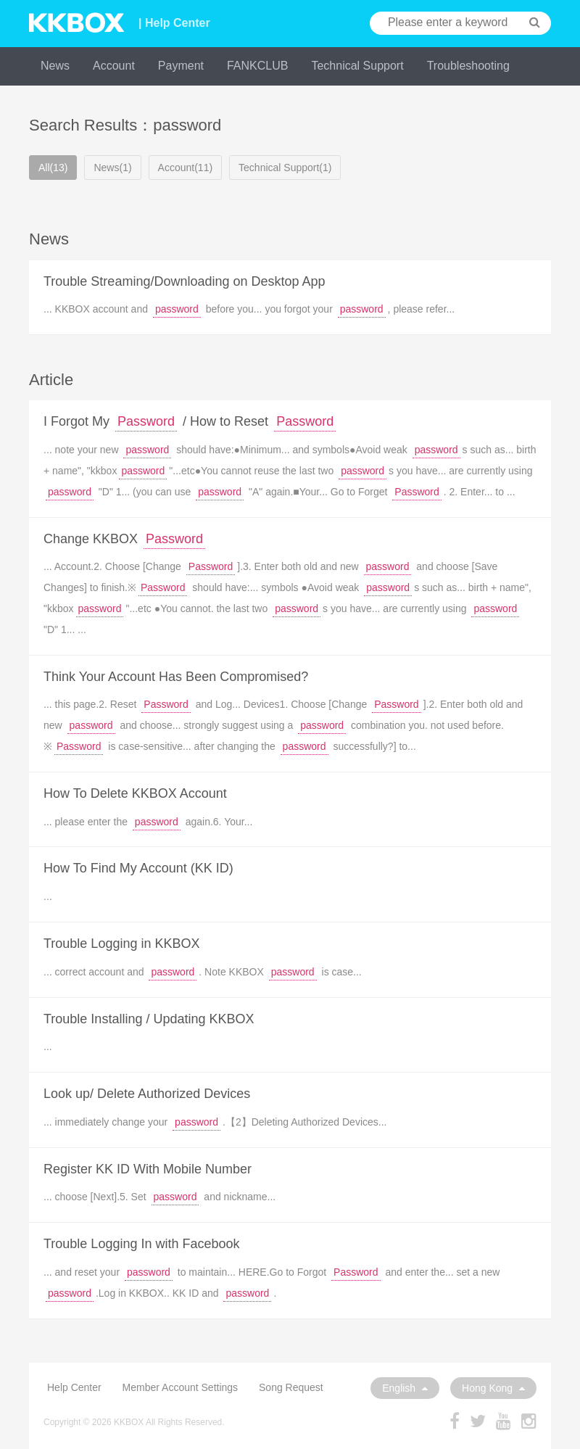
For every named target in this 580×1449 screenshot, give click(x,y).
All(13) (52, 167)
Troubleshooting (468, 65)
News (55, 65)
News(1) (112, 167)
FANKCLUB (257, 65)
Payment (181, 65)
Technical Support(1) (285, 167)
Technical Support (357, 65)
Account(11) (185, 167)
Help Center (74, 1387)
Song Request (291, 1387)
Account (114, 65)
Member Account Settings (181, 1387)
